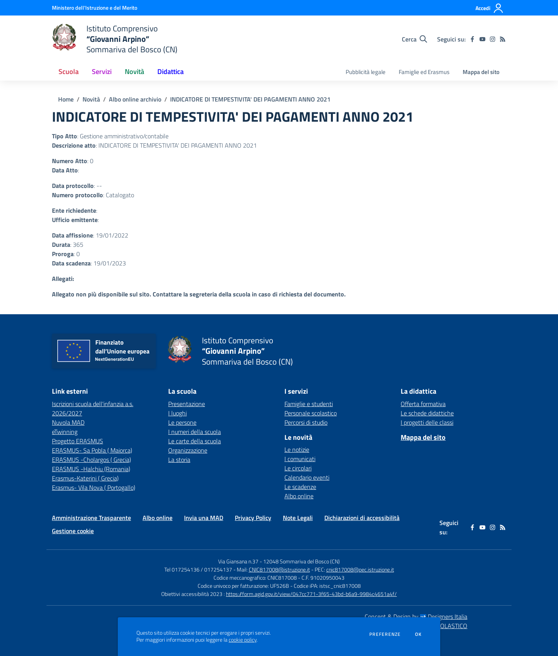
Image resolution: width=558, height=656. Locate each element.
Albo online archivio (135, 99)
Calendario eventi (306, 477)
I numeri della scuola (194, 431)
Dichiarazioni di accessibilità (362, 517)
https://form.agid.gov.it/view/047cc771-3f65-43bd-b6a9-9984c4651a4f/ (311, 594)
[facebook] (472, 39)
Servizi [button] (102, 71)
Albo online (298, 496)
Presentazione (186, 403)
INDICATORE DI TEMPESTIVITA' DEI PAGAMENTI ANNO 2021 (250, 99)
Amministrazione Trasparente (91, 517)
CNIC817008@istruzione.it (279, 569)
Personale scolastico (310, 413)
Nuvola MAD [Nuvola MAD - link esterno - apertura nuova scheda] (68, 422)
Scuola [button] (69, 71)
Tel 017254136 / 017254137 (198, 569)
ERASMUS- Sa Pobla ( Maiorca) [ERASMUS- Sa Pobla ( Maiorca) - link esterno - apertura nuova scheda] (92, 450)
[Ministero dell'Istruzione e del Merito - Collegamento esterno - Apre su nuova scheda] (94, 7)
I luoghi (177, 413)
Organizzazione (187, 450)
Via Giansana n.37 (238, 561)
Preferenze (385, 634)
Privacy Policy (253, 517)
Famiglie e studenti (308, 403)
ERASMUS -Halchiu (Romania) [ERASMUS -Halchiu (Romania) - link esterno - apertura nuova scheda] (91, 468)
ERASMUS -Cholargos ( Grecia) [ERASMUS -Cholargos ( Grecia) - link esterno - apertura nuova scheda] (91, 459)
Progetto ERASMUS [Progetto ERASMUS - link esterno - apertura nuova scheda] (77, 441)
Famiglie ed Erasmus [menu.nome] (424, 71)
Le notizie (296, 449)
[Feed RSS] (502, 39)
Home (66, 99)
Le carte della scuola (194, 441)
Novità (91, 99)
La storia (179, 459)
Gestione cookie (73, 530)
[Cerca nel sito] (414, 39)
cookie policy (243, 639)
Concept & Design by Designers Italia (416, 616)
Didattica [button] (170, 71)
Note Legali (298, 517)
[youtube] (482, 39)
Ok (418, 634)
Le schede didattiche (427, 413)
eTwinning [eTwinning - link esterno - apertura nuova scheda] (65, 431)
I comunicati (299, 458)
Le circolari (298, 468)
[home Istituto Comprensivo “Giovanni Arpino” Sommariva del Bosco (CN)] (114, 39)
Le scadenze (300, 486)
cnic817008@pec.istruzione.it (360, 569)
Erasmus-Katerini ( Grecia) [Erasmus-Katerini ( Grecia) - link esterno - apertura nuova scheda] (85, 478)
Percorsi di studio (305, 422)
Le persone (182, 422)
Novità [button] (134, 71)
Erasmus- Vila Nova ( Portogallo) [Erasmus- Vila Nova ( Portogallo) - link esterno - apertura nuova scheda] (93, 487)
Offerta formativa (423, 403)
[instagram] (492, 39)
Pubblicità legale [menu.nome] (366, 71)
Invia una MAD (203, 517)
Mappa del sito (481, 71)
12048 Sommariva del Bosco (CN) (301, 561)
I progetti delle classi (427, 422)
